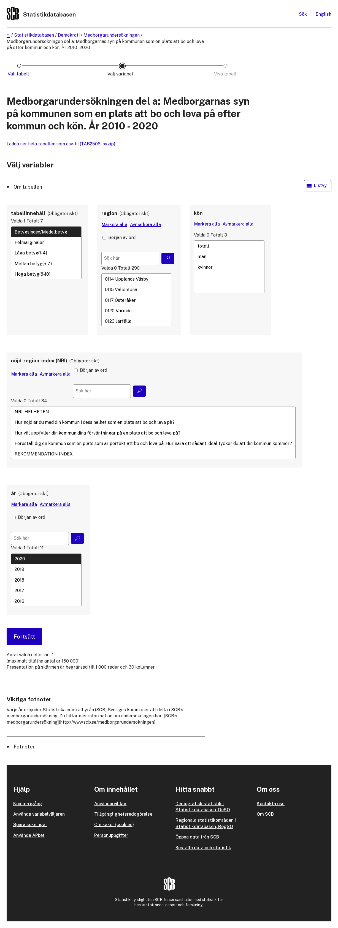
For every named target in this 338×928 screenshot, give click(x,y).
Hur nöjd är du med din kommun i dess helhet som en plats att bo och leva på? (153, 422)
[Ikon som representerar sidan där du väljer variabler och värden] (122, 74)
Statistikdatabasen (34, 35)
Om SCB (265, 814)
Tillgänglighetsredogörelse (123, 814)
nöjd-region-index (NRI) (39, 360)
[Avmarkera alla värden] (145, 224)
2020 (46, 559)
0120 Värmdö (137, 310)
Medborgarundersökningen (111, 35)
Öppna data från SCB (197, 837)
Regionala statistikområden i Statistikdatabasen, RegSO (205, 823)
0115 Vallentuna (137, 289)
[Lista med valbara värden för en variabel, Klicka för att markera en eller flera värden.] (46, 252)
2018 (46, 580)
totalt (229, 246)
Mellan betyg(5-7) (46, 263)
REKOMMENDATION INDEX (153, 454)
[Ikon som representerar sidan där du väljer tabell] (19, 74)
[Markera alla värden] (114, 224)
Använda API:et (29, 835)
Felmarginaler (46, 242)
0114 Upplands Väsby (137, 279)
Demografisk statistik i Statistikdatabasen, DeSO (202, 806)
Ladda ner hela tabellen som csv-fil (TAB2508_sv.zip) (61, 143)
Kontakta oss (271, 803)
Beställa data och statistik (203, 847)
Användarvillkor (110, 803)
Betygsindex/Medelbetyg (46, 232)
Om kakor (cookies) (114, 824)
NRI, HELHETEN (153, 411)
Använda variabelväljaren (39, 814)
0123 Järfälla (137, 321)
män (229, 256)
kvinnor (229, 267)
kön (198, 213)
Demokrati (69, 35)
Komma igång (27, 803)
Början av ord (122, 237)
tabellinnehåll (28, 213)
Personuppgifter (111, 835)
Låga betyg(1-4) (46, 253)
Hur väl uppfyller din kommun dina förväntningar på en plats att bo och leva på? (153, 433)
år (13, 493)
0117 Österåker (137, 300)
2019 (46, 569)
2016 (46, 601)
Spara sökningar (30, 824)
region (109, 213)
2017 (46, 590)
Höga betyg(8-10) (46, 274)
